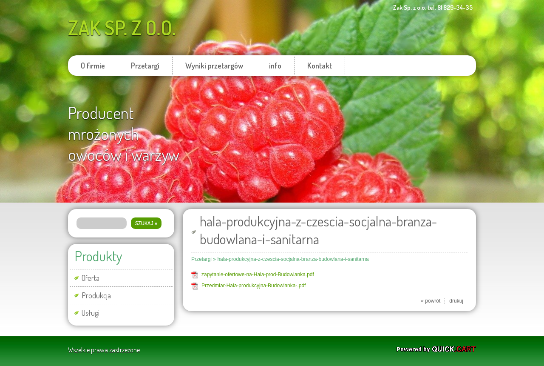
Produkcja (96, 295)
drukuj (456, 301)
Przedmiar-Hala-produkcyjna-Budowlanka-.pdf (253, 286)
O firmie (93, 65)
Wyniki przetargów (214, 65)
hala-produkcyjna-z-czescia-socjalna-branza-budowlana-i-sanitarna (292, 259)
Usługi (90, 312)
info (275, 65)
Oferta (90, 278)
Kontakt (319, 65)
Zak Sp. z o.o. (122, 27)
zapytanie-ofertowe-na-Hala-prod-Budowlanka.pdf (257, 274)
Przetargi (145, 65)
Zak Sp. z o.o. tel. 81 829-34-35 (433, 7)
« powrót (430, 301)
